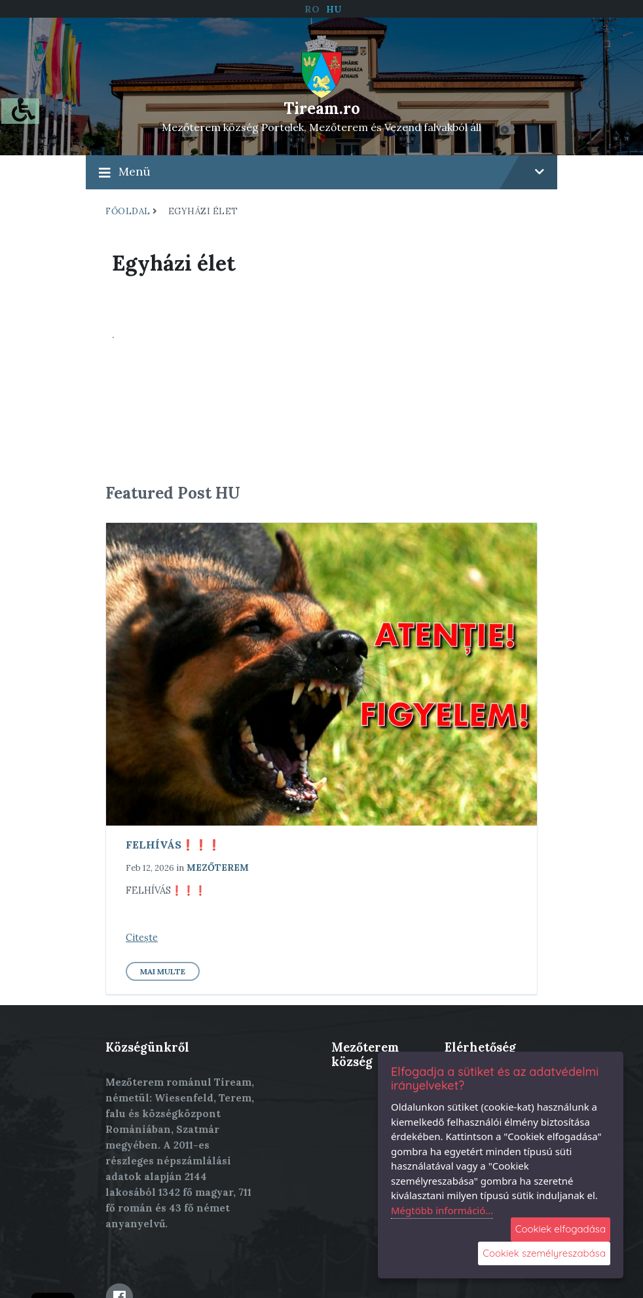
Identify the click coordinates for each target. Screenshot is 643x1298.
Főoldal (128, 211)
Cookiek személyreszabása (544, 1253)
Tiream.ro (322, 108)
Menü (321, 172)
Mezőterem (218, 867)
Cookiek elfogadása (560, 1229)
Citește (142, 938)
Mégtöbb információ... (442, 1210)
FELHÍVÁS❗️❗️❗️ (173, 844)
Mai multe (162, 971)
